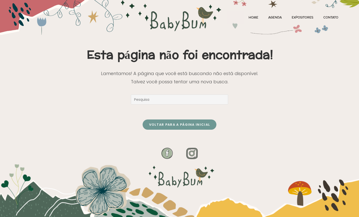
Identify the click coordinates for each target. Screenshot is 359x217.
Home (253, 17)
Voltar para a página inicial (179, 124)
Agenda (275, 17)
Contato (330, 17)
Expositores (302, 17)
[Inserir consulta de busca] (179, 100)
